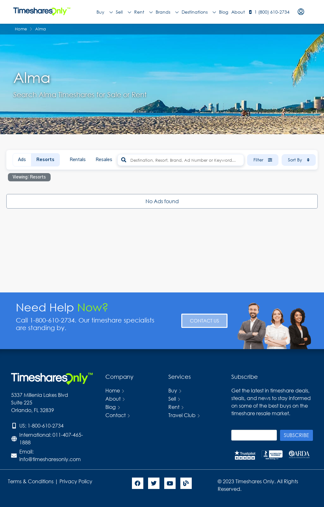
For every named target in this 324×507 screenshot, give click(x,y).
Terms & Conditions (30, 481)
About (238, 12)
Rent (143, 12)
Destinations (199, 12)
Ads (22, 160)
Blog (223, 12)
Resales (104, 160)
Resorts (45, 160)
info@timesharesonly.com (50, 459)
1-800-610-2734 (46, 425)
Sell (123, 12)
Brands (167, 12)
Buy (105, 12)
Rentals (78, 160)
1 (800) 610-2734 (272, 12)
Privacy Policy (76, 481)
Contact (115, 415)
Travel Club (182, 415)
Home (112, 390)
